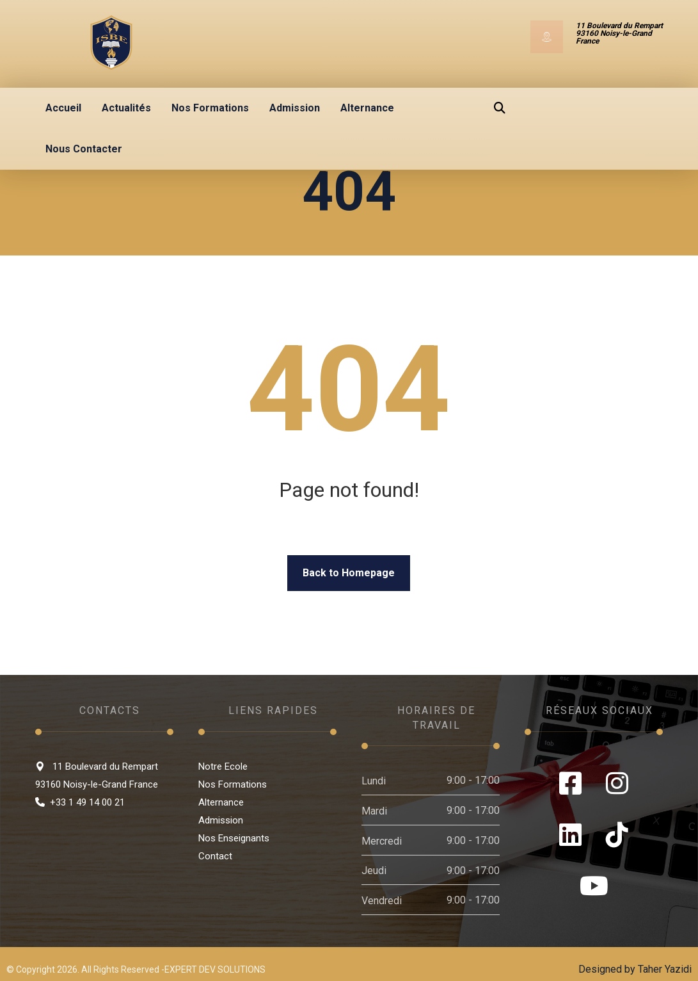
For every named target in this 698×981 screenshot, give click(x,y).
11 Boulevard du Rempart (96, 766)
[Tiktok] (617, 834)
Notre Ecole (223, 766)
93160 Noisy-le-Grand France (96, 784)
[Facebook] (570, 783)
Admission (220, 820)
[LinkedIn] (570, 834)
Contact (215, 856)
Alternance (221, 802)
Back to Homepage (349, 573)
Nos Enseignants (233, 838)
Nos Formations (232, 784)
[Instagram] (617, 783)
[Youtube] (594, 885)
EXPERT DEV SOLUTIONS (215, 969)
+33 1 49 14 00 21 (80, 802)
